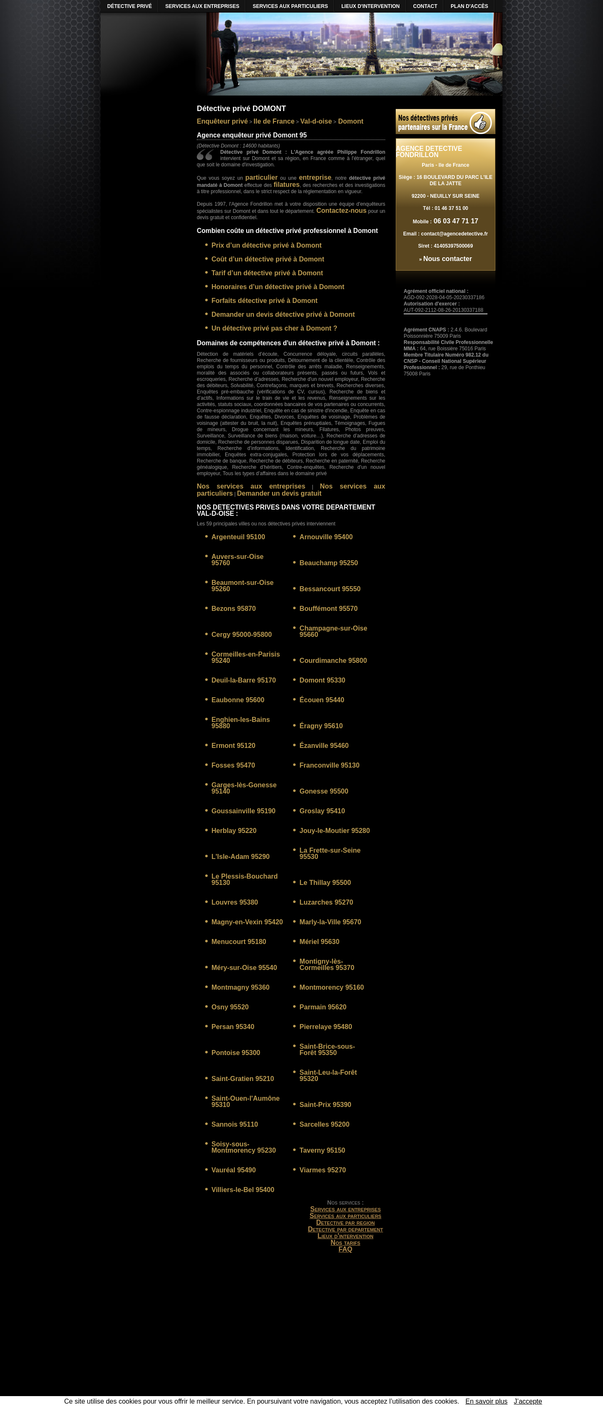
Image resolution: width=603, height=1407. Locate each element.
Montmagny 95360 (240, 987)
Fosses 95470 (233, 765)
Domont (349, 121)
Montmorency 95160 (331, 987)
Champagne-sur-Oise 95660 (333, 631)
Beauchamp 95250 (328, 562)
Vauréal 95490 (233, 1170)
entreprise (315, 177)
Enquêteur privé (222, 121)
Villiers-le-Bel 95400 (242, 1189)
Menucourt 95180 (238, 941)
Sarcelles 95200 (324, 1124)
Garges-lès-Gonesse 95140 (244, 788)
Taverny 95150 (322, 1150)
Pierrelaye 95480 (325, 1026)
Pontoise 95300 (235, 1052)
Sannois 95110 (234, 1124)
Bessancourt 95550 (330, 588)
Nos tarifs (346, 1242)
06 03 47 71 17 (455, 221)
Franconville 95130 (329, 765)
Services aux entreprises (345, 1209)
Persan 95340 (232, 1026)
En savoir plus (487, 1401)
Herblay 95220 (234, 830)
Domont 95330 (322, 680)
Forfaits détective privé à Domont (264, 300)
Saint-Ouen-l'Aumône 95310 (245, 1101)
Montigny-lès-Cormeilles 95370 (326, 964)
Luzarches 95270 (326, 902)
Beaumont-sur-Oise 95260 (242, 585)
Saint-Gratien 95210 (242, 1078)
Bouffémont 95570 (328, 608)
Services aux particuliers (345, 1215)
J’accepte (528, 1401)
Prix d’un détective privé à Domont (266, 245)
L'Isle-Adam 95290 (240, 856)
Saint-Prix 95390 (325, 1104)
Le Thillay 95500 (325, 882)
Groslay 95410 (322, 811)
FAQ (346, 1249)
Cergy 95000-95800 (241, 634)
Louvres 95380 (234, 902)
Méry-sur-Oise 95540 (244, 967)
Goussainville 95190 (243, 811)
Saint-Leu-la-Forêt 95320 (328, 1075)
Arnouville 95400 (326, 537)
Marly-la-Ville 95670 (330, 922)
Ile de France (274, 121)
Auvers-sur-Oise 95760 (237, 559)
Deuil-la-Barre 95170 (243, 680)
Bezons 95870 (233, 608)
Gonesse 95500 (323, 791)
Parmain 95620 (322, 1007)
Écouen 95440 (321, 700)
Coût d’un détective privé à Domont (267, 259)
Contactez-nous (341, 210)
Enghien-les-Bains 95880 (240, 722)
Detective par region (345, 1222)
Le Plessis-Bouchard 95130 (244, 879)
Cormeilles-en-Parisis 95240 (245, 657)
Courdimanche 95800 (333, 660)
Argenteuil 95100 (238, 537)
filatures (286, 184)
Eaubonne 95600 (237, 700)
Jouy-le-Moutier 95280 (334, 830)
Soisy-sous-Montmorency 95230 (243, 1147)
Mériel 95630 (319, 941)
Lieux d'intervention (345, 1235)
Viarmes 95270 (322, 1170)
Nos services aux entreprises (251, 486)
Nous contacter (447, 258)
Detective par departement (345, 1229)
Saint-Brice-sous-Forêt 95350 (327, 1049)
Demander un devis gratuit (279, 493)
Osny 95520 (230, 1007)
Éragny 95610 (321, 725)
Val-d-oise (316, 121)
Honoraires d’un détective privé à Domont (277, 286)
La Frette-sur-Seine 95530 (330, 853)
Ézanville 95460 (323, 745)
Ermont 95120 (233, 745)
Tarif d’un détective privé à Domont (267, 273)
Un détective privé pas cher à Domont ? (274, 328)
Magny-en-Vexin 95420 (247, 922)
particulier (261, 177)
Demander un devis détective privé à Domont (283, 314)
